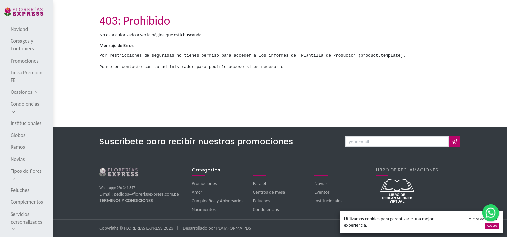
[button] (454, 141)
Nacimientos (204, 209)
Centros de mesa (269, 192)
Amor (197, 192)
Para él (259, 183)
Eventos (322, 192)
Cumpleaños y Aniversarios (217, 201)
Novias (320, 183)
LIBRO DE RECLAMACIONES (407, 170)
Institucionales (328, 201)
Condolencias (266, 209)
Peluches (261, 201)
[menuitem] (26, 29)
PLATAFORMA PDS (233, 228)
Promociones (204, 183)
